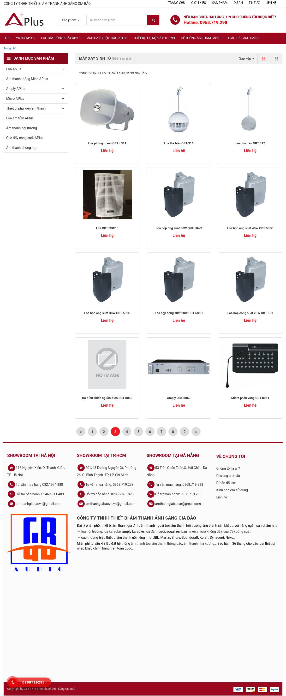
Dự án (238, 3)
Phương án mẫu (228, 476)
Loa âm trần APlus (20, 118)
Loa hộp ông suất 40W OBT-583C (250, 228)
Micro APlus (25, 38)
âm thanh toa (141, 543)
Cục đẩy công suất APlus (61, 38)
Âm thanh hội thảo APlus (107, 38)
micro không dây (209, 531)
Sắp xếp (246, 58)
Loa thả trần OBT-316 (178, 143)
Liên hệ (271, 3)
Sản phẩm (219, 3)
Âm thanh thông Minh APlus (27, 79)
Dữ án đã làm (226, 483)
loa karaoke (112, 531)
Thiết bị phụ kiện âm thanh (154, 38)
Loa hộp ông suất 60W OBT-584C (179, 228)
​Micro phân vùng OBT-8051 (250, 398)
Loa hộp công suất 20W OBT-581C (179, 313)
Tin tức (254, 3)
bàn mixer (188, 531)
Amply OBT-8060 (179, 398)
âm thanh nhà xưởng (199, 543)
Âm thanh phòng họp (21, 148)
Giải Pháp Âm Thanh (243, 38)
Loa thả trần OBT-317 (250, 143)
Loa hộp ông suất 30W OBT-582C (107, 313)
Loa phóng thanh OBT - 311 (107, 143)
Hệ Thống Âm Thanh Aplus (201, 38)
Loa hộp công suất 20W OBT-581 (250, 313)
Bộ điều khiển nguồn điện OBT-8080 (107, 398)
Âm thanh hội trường (21, 128)
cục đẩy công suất (236, 531)
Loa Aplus (13, 69)
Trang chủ (176, 3)
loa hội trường (91, 531)
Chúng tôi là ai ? (228, 468)
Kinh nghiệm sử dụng (232, 490)
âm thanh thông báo (167, 543)
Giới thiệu (198, 3)
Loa (7, 38)
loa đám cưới (155, 531)
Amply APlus (15, 89)
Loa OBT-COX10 (107, 228)
